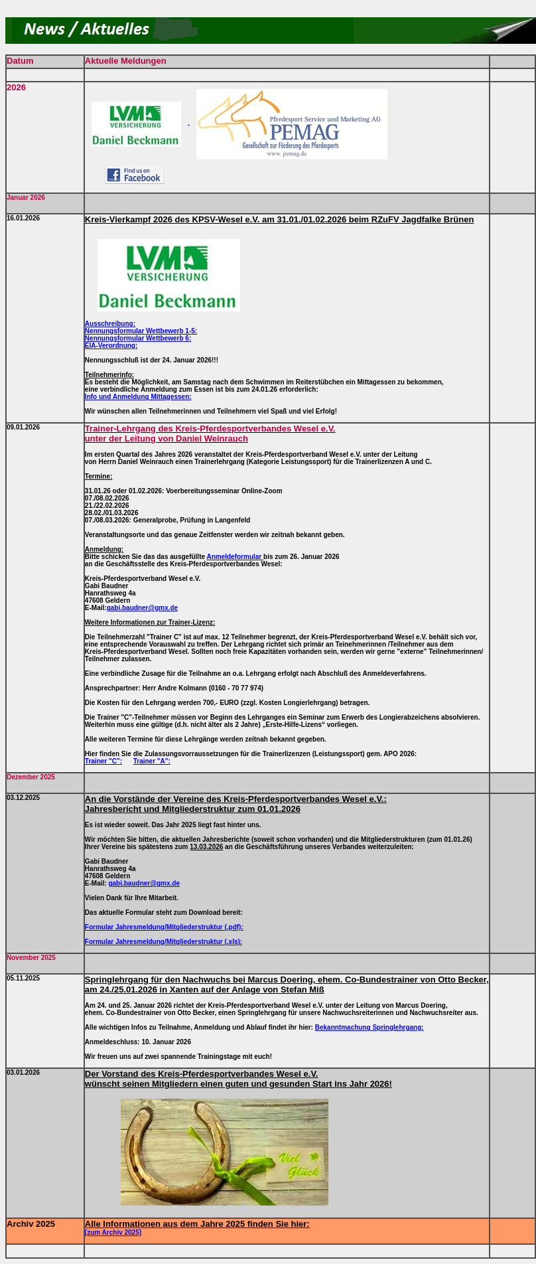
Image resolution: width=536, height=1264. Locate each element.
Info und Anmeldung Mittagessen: (138, 396)
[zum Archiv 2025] (113, 1232)
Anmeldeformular (234, 556)
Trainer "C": (103, 761)
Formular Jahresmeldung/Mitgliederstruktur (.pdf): (164, 927)
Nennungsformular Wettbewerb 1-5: (141, 331)
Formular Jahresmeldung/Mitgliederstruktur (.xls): (163, 941)
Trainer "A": (151, 761)
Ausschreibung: (110, 323)
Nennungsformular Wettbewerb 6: (138, 338)
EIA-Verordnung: (111, 345)
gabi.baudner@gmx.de (142, 607)
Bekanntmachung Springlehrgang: (369, 1027)
